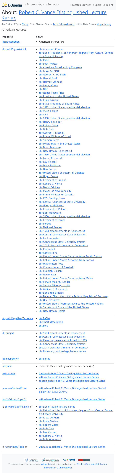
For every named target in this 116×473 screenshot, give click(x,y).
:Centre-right (48, 252)
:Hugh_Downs (48, 176)
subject (8, 333)
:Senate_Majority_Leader (54, 281)
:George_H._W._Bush (52, 74)
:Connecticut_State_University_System (62, 241)
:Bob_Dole (46, 129)
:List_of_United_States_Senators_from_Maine (66, 278)
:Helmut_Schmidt (50, 81)
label (7, 366)
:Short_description (51, 322)
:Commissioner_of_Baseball (56, 267)
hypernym (10, 358)
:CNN (43, 114)
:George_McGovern (51, 205)
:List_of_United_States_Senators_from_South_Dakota (70, 256)
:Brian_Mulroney (50, 147)
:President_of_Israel (52, 220)
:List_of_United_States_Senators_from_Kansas (66, 260)
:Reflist (44, 318)
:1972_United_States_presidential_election (64, 107)
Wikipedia (46, 464)
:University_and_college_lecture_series (62, 351)
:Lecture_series (49, 238)
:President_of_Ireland (52, 180)
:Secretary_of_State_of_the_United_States (64, 307)
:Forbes (45, 223)
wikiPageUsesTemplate (17, 318)
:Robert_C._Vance (50, 183)
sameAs (8, 373)
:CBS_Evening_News (52, 198)
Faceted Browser (81, 5)
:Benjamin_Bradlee (51, 292)
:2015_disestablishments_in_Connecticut (63, 245)
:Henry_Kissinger (50, 121)
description (11, 41)
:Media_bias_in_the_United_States (60, 143)
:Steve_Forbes (48, 111)
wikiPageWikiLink (14, 49)
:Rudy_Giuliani (48, 100)
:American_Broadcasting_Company (60, 67)
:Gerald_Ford (48, 78)
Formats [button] (52, 4)
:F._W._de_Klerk (49, 71)
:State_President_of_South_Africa (59, 103)
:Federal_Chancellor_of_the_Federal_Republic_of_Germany (73, 296)
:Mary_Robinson (50, 165)
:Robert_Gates (48, 125)
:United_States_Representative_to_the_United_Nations (71, 303)
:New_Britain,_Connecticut (55, 151)
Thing (25, 24)
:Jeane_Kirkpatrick (51, 158)
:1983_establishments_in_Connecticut (62, 231)
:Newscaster (47, 274)
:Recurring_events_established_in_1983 (63, 340)
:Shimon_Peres (49, 140)
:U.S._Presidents (49, 300)
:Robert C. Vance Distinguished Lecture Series (69, 373)
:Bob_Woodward (50, 212)
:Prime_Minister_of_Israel (55, 136)
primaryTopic (14, 446)
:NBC (43, 89)
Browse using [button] (34, 4)
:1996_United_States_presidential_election (64, 154)
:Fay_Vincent (47, 161)
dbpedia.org (104, 24)
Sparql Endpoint (103, 5)
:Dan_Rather (47, 169)
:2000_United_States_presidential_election (64, 216)
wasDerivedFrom (14, 388)
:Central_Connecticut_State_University (62, 201)
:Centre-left (47, 249)
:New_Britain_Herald (52, 311)
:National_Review (50, 227)
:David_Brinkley (49, 187)
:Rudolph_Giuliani (50, 271)
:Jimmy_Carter (48, 85)
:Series (44, 358)
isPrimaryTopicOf (14, 399)
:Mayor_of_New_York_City (55, 191)
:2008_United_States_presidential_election (64, 118)
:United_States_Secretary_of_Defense (61, 172)
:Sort (43, 325)
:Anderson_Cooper (51, 49)
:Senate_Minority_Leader (54, 285)
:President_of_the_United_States (59, 96)
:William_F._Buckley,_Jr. (53, 289)
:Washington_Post (51, 263)
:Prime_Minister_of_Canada (56, 194)
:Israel (44, 60)
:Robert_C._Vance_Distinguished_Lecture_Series (72, 399)
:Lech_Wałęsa (48, 63)
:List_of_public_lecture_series (57, 406)
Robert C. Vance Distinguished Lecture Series (54, 15)
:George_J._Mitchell (51, 132)
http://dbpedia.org (63, 24)
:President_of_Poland (52, 209)
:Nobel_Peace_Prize (51, 92)
